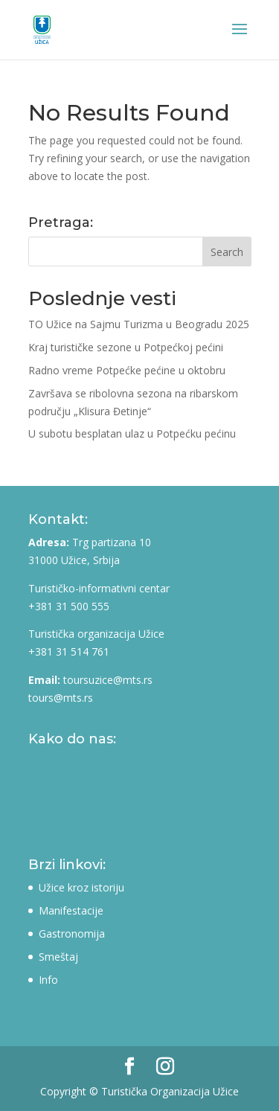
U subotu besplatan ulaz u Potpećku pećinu (132, 433)
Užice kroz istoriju (81, 887)
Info (48, 980)
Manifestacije (71, 910)
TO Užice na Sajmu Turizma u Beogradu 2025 (138, 324)
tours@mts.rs (60, 698)
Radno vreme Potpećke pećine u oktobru (126, 370)
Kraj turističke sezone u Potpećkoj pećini (125, 347)
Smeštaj (58, 957)
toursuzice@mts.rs (108, 680)
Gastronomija (72, 933)
